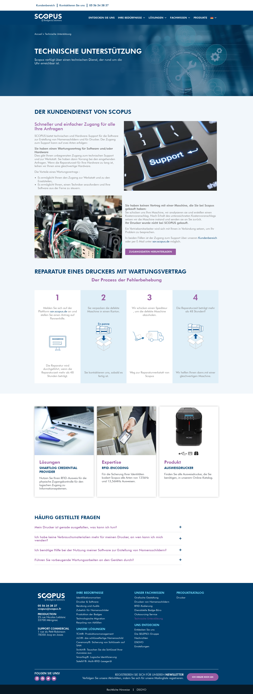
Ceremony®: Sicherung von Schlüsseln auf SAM (100, 643)
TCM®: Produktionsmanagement (94, 634)
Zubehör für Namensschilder (92, 611)
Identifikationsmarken (88, 599)
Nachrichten (141, 638)
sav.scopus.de (160, 241)
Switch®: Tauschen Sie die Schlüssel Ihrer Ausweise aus (99, 650)
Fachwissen (180, 17)
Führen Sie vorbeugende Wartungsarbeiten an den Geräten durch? (84, 562)
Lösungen (158, 17)
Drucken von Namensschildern (151, 603)
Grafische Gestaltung (146, 599)
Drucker (181, 599)
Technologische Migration (90, 619)
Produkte (200, 17)
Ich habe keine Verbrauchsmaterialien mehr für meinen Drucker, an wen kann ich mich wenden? (99, 541)
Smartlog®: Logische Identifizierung (96, 656)
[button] (108, 530)
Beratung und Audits (87, 607)
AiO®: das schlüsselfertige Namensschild (99, 638)
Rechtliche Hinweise (118, 688)
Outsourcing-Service (145, 615)
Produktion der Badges (89, 615)
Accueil (38, 34)
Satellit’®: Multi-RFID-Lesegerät (94, 659)
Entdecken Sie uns (102, 17)
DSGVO (138, 641)
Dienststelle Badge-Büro (147, 611)
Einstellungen (141, 645)
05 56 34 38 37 (99, 5)
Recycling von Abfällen (89, 623)
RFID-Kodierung (143, 607)
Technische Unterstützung (148, 619)
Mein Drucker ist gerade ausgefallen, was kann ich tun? (76, 529)
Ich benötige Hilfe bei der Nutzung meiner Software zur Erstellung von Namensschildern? (101, 552)
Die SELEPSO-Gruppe (146, 634)
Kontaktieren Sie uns (72, 5)
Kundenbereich (45, 5)
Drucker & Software (87, 603)
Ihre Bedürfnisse (131, 17)
